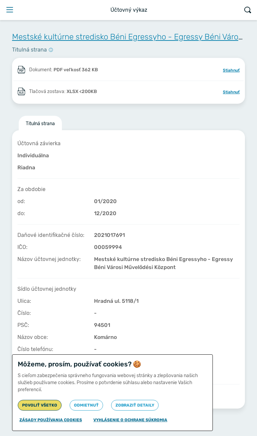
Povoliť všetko (39, 405)
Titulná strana (40, 123)
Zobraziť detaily (134, 405)
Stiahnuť (231, 70)
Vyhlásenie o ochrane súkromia (130, 420)
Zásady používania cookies (50, 420)
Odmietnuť (86, 405)
